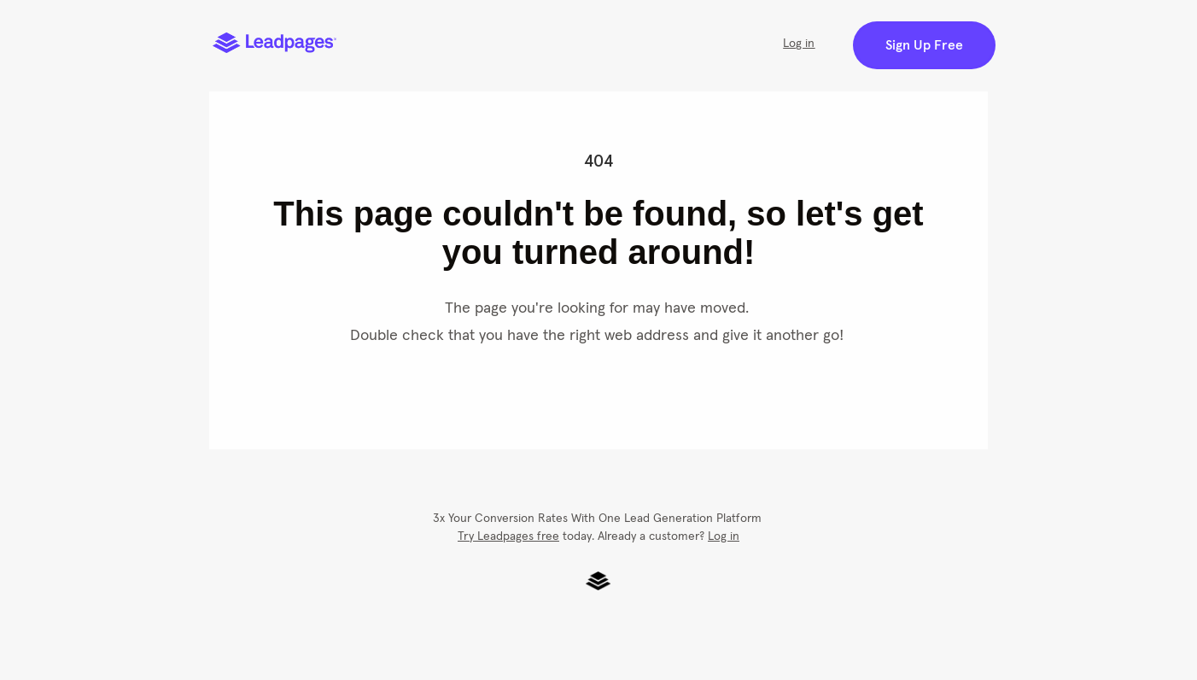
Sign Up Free (924, 45)
